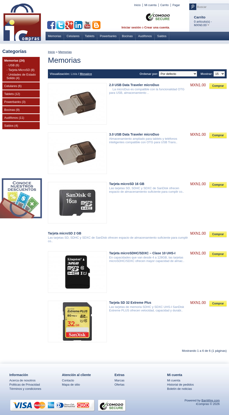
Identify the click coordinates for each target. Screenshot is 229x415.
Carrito (164, 5)
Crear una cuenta (156, 27)
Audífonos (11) (14, 117)
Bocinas (127, 36)
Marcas (119, 380)
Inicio (137, 5)
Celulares (73, 36)
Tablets (89, 36)
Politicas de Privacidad (24, 384)
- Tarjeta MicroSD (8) (21, 70)
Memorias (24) (14, 60)
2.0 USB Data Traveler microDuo (134, 85)
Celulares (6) (12, 86)
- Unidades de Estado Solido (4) (21, 76)
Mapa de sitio (71, 384)
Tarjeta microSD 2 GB (64, 233)
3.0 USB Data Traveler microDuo (134, 134)
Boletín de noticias (179, 389)
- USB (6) (13, 65)
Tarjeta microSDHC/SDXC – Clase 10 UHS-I (142, 253)
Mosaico (86, 74)
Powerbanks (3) (14, 102)
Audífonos (145, 36)
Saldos (162, 36)
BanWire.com (210, 400)
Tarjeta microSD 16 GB (126, 184)
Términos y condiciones (25, 389)
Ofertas (119, 384)
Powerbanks (108, 36)
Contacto (68, 380)
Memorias (54, 36)
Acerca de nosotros (22, 380)
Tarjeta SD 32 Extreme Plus (130, 302)
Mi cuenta (150, 5)
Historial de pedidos (180, 384)
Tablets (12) (12, 94)
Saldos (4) (11, 125)
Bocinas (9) (12, 110)
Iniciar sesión (131, 27)
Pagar (176, 5)
